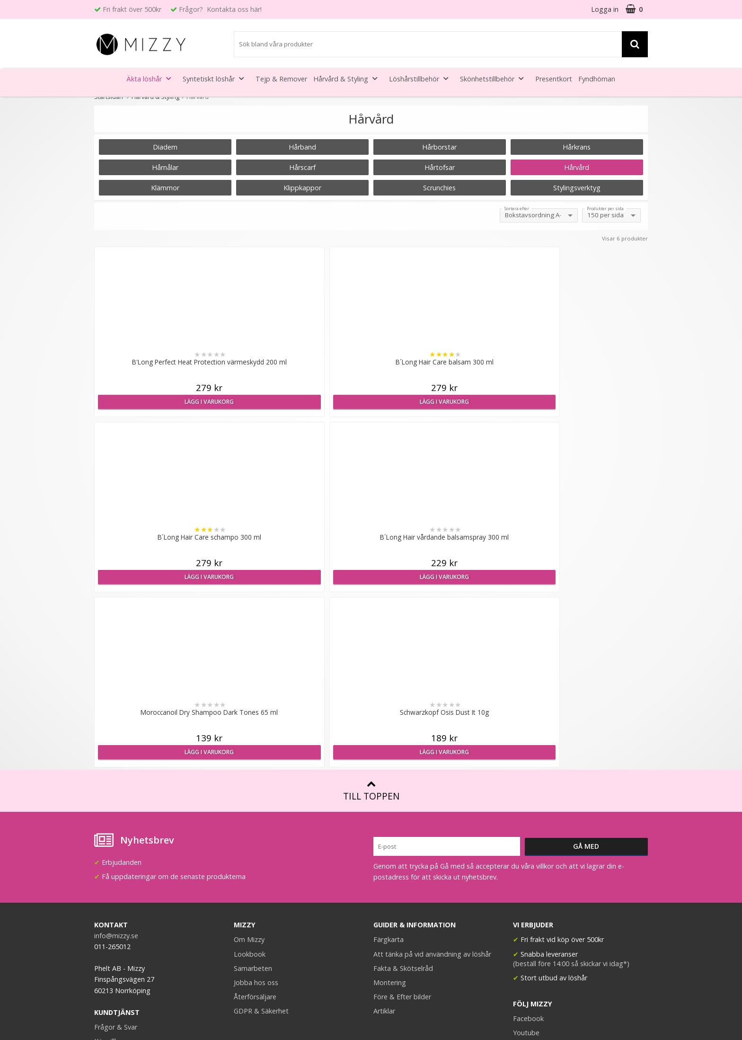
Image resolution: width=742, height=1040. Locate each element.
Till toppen (371, 615)
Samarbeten (253, 793)
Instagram (529, 871)
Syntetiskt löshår (216, 78)
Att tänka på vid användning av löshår (432, 778)
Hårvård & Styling (348, 78)
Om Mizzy (249, 764)
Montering (389, 807)
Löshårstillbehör (421, 78)
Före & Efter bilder (402, 821)
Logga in (604, 9)
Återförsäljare (255, 821)
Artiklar (384, 835)
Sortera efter (516, 209)
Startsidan (108, 96)
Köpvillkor (109, 866)
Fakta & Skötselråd (403, 793)
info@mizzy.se (116, 760)
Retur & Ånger (116, 880)
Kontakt (106, 894)
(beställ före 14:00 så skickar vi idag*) (571, 788)
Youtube (526, 857)
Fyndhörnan (596, 78)
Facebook (528, 843)
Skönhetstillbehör (494, 78)
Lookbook (249, 778)
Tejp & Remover (281, 78)
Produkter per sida (605, 209)
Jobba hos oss (256, 807)
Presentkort (553, 78)
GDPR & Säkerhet (261, 835)
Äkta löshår (151, 78)
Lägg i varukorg (162, 401)
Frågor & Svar (115, 851)
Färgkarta (388, 764)
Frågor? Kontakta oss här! (220, 9)
